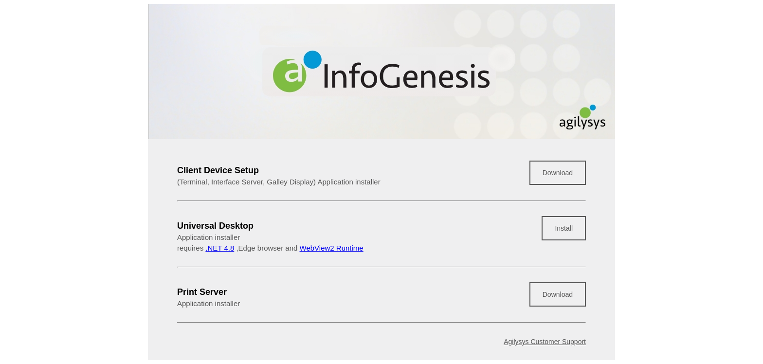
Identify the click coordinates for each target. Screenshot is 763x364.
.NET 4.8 (219, 248)
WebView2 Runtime (331, 248)
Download (558, 173)
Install (564, 228)
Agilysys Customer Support (545, 342)
